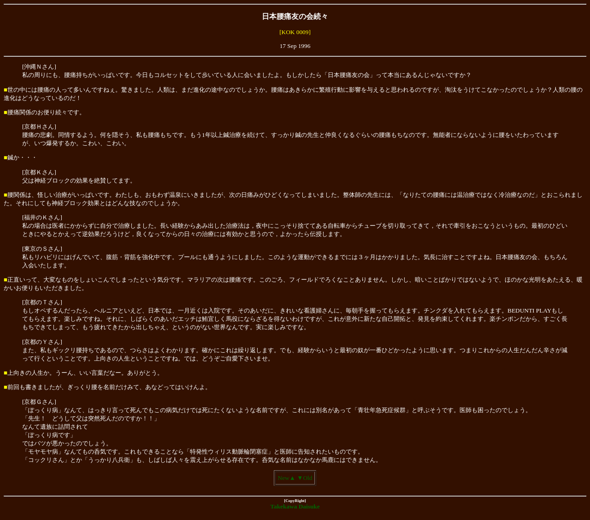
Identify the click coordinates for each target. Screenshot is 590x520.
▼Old (304, 477)
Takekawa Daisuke (294, 506)
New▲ (286, 477)
